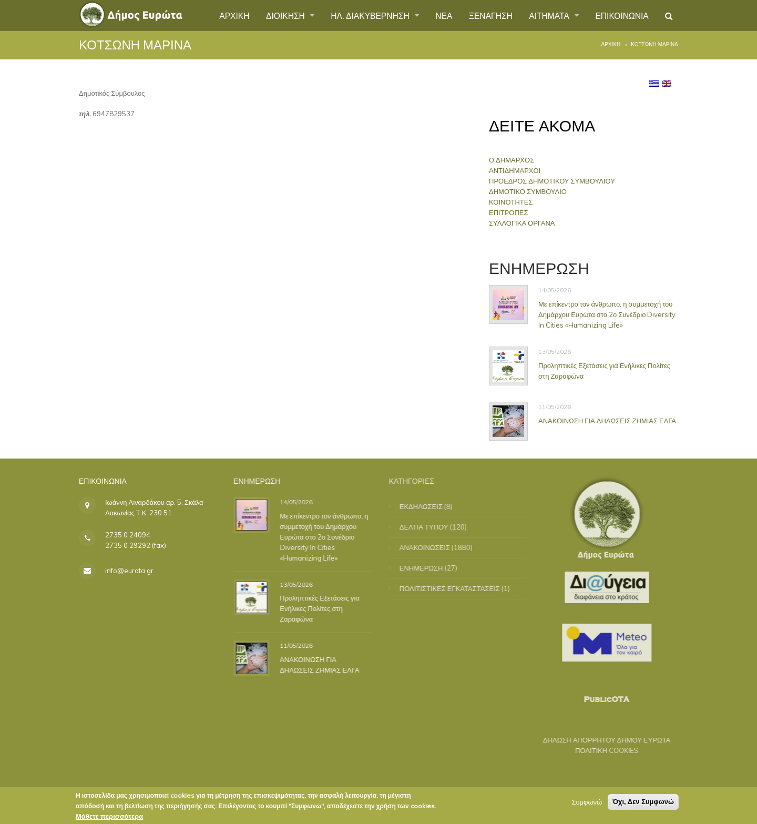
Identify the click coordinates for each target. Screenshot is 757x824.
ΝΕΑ (439, 15)
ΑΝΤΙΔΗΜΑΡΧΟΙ (518, 170)
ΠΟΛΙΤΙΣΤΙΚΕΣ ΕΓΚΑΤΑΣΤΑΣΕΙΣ (456, 588)
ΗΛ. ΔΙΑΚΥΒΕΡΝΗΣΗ (365, 15)
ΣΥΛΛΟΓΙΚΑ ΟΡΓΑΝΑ (526, 223)
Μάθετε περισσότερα (109, 817)
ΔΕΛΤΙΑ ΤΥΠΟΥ (430, 527)
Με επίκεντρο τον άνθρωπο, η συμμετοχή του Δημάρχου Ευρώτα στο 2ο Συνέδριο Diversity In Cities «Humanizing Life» (607, 314)
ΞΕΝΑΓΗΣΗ (486, 15)
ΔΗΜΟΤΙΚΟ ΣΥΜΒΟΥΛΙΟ (531, 191)
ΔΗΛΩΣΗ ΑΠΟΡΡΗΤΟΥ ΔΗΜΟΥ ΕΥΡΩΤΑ (599, 740)
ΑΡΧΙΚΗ (225, 15)
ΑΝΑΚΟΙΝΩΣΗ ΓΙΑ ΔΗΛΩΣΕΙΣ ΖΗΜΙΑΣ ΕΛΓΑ (607, 420)
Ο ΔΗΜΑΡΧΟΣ (515, 160)
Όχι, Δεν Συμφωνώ (643, 803)
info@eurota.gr (129, 570)
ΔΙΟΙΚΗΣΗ (279, 15)
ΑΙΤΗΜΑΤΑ (548, 15)
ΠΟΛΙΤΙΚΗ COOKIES (599, 750)
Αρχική (611, 44)
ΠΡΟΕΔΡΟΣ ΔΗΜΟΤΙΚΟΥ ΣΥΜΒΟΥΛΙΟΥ (556, 181)
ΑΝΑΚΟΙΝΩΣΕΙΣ (431, 547)
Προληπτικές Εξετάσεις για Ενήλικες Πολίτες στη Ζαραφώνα (604, 370)
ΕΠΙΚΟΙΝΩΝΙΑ (621, 15)
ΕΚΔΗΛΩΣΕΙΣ (427, 506)
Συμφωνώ (586, 803)
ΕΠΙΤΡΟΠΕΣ (512, 212)
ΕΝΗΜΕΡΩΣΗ (428, 568)
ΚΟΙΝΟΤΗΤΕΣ (514, 202)
